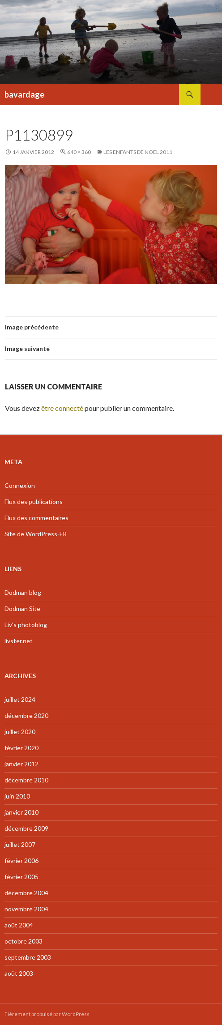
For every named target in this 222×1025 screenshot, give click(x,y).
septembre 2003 (27, 957)
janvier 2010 (21, 812)
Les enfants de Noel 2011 (137, 152)
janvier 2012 (21, 764)
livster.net (18, 641)
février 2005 (21, 876)
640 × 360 (79, 152)
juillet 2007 (19, 844)
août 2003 (18, 973)
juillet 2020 (19, 731)
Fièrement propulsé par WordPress (47, 1014)
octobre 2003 (23, 941)
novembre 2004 (26, 909)
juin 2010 (17, 796)
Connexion (19, 485)
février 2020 (21, 748)
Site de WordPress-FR (35, 534)
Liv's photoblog (25, 624)
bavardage (24, 94)
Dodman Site (22, 608)
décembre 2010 (26, 780)
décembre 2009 (26, 828)
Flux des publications (33, 501)
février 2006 (21, 860)
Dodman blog (22, 592)
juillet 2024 (19, 699)
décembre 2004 (26, 893)
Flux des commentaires (36, 517)
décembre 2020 (26, 715)
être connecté (62, 408)
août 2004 (18, 925)
